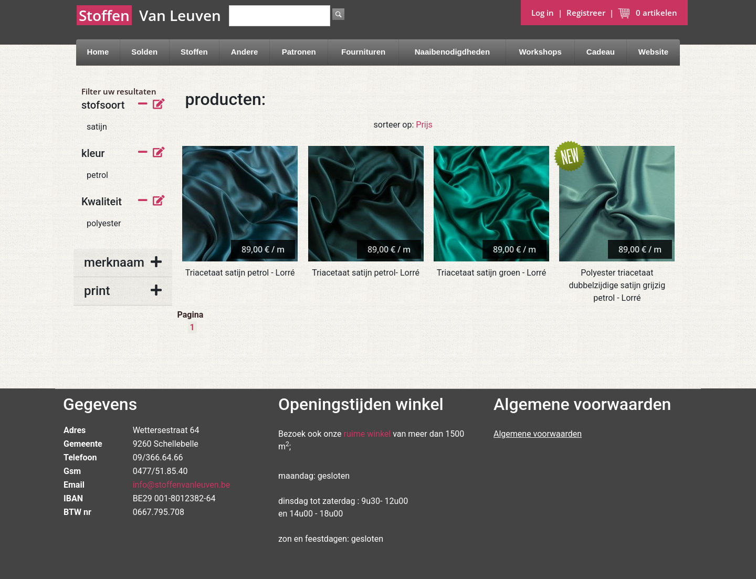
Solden (144, 51)
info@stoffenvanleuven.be (181, 485)
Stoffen (194, 51)
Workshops (540, 51)
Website (653, 51)
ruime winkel (367, 434)
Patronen (299, 51)
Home (98, 51)
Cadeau (600, 51)
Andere (244, 51)
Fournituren (363, 51)
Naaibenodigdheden (452, 51)
